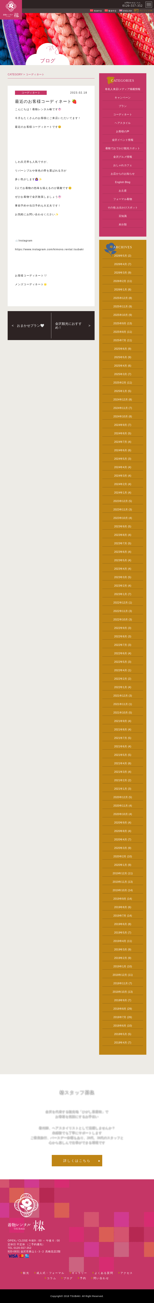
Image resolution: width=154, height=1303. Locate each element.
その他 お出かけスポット (123, 207)
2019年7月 (119, 915)
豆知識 (123, 216)
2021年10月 (120, 712)
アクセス (126, 1273)
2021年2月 (120, 780)
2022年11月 (120, 611)
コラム (51, 1278)
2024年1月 (120, 492)
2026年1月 (120, 289)
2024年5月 (120, 458)
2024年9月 (120, 425)
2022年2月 (120, 678)
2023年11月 (120, 509)
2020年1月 (120, 865)
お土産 (123, 190)
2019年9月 (119, 898)
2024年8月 (120, 433)
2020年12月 (120, 797)
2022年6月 (120, 653)
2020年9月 (120, 822)
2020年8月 (120, 831)
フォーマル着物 (122, 199)
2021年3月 (120, 771)
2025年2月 (119, 382)
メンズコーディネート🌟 (31, 284)
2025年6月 (120, 348)
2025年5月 (120, 357)
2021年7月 (120, 738)
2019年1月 (119, 966)
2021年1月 (120, 788)
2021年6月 (120, 746)
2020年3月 (120, 848)
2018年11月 (120, 983)
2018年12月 (120, 975)
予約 (83, 1278)
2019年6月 (120, 924)
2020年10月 (120, 814)
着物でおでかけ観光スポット (122, 148)
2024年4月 (120, 467)
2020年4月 (120, 839)
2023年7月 (120, 543)
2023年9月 (120, 526)
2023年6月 (120, 551)
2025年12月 (120, 298)
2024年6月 (120, 450)
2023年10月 (120, 518)
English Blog (122, 182)
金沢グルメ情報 (122, 156)
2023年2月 (120, 585)
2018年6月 (119, 1025)
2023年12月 (120, 501)
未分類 (123, 224)
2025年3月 (120, 374)
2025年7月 (119, 340)
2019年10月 (120, 890)
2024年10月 (120, 416)
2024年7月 (120, 441)
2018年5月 (120, 1034)
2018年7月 (119, 1017)
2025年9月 (119, 323)
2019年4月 (119, 941)
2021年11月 (120, 704)
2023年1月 (120, 594)
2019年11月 (120, 881)
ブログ (68, 1278)
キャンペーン (123, 97)
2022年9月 (120, 628)
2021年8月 (120, 729)
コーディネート (35, 74)
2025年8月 (119, 331)
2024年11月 (120, 408)
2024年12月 (120, 399)
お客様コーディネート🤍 (31, 275)
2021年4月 (120, 763)
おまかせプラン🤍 (30, 325)
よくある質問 (104, 1273)
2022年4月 (120, 670)
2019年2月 (120, 958)
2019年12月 (120, 873)
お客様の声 (122, 131)
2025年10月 (120, 315)
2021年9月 (120, 721)
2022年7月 (120, 645)
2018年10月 (120, 991)
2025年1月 (120, 391)
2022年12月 (120, 602)
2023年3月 (120, 577)
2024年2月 (120, 484)
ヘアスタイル (123, 123)
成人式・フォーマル (50, 1273)
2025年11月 (120, 306)
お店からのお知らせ (123, 173)
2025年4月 (120, 365)
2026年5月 (120, 255)
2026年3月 (120, 272)
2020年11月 (120, 805)
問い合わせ (101, 1278)
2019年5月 (120, 932)
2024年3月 (120, 475)
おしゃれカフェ (122, 165)
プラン (123, 106)
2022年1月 (120, 687)
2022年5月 (120, 661)
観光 (26, 1273)
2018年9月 (120, 1000)
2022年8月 (120, 636)
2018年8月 (119, 1008)
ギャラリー (79, 1273)
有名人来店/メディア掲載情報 (122, 89)
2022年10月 (120, 619)
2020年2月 (119, 856)
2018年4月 (120, 1042)
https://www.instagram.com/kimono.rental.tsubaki (49, 249)
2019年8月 (120, 907)
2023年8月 (120, 535)
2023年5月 (120, 560)
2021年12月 (120, 695)
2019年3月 (120, 949)
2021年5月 (120, 755)
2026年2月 (119, 281)
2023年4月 (120, 568)
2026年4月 (120, 264)
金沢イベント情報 (122, 139)
